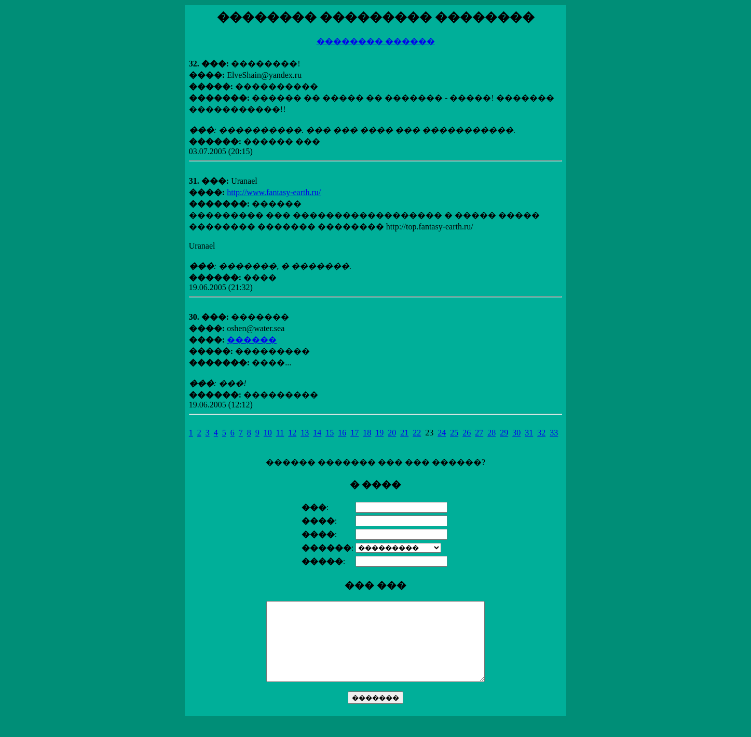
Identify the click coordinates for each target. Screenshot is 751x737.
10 (268, 432)
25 (454, 432)
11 (280, 432)
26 (466, 432)
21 (404, 432)
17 (354, 432)
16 (342, 432)
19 (379, 432)
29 (504, 432)
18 (367, 432)
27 (479, 432)
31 (529, 432)
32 (541, 432)
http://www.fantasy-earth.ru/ (274, 192)
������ (252, 339)
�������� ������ (376, 41)
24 (442, 432)
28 (491, 432)
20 (392, 432)
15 (329, 432)
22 (417, 432)
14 (317, 432)
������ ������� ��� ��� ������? (375, 588)
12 (292, 432)
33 (554, 432)
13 (305, 432)
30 (516, 432)
